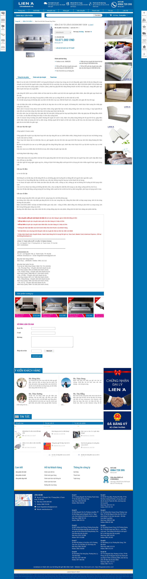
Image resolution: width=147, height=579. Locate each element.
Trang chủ (21, 10)
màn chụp (118, 576)
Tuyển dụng (77, 478)
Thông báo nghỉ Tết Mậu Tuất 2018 (61, 452)
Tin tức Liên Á (49, 423)
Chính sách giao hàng (50, 475)
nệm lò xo (82, 574)
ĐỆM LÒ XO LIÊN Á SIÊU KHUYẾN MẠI (31, 453)
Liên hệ (125, 10)
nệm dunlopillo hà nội (43, 578)
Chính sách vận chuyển (39, 77)
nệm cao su (75, 574)
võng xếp (105, 576)
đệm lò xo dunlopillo (103, 574)
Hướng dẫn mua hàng (50, 485)
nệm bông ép (66, 574)
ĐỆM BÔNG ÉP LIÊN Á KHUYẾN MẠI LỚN (31, 441)
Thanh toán (96, 10)
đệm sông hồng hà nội (63, 576)
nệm (59, 574)
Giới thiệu (36, 10)
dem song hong (55, 578)
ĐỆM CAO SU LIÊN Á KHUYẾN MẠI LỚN (31, 429)
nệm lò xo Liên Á (52, 574)
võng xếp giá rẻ (104, 578)
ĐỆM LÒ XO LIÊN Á (27, 21)
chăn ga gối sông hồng (68, 578)
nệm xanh (74, 576)
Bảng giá (66, 10)
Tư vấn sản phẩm (80, 423)
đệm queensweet (81, 578)
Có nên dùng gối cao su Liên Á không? (90, 429)
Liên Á (91, 25)
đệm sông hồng (91, 574)
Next (101, 307)
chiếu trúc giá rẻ (93, 578)
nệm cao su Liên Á (40, 574)
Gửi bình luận (36, 356)
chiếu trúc (112, 576)
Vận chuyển (81, 10)
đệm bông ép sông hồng (118, 574)
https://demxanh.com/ (87, 567)
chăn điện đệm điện (115, 578)
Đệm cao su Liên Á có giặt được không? (90, 441)
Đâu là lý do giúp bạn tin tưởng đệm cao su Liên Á (90, 453)
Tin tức (110, 10)
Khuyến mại (51, 10)
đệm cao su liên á (20, 574)
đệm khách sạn (39, 576)
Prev (17, 307)
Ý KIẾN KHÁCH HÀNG (27, 370)
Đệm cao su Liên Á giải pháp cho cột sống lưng (61, 429)
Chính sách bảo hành (50, 482)
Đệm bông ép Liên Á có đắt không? (60, 440)
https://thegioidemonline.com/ (104, 567)
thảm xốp (32, 578)
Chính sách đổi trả (49, 472)
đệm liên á (29, 574)
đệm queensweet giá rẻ (26, 576)
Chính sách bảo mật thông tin (52, 478)
